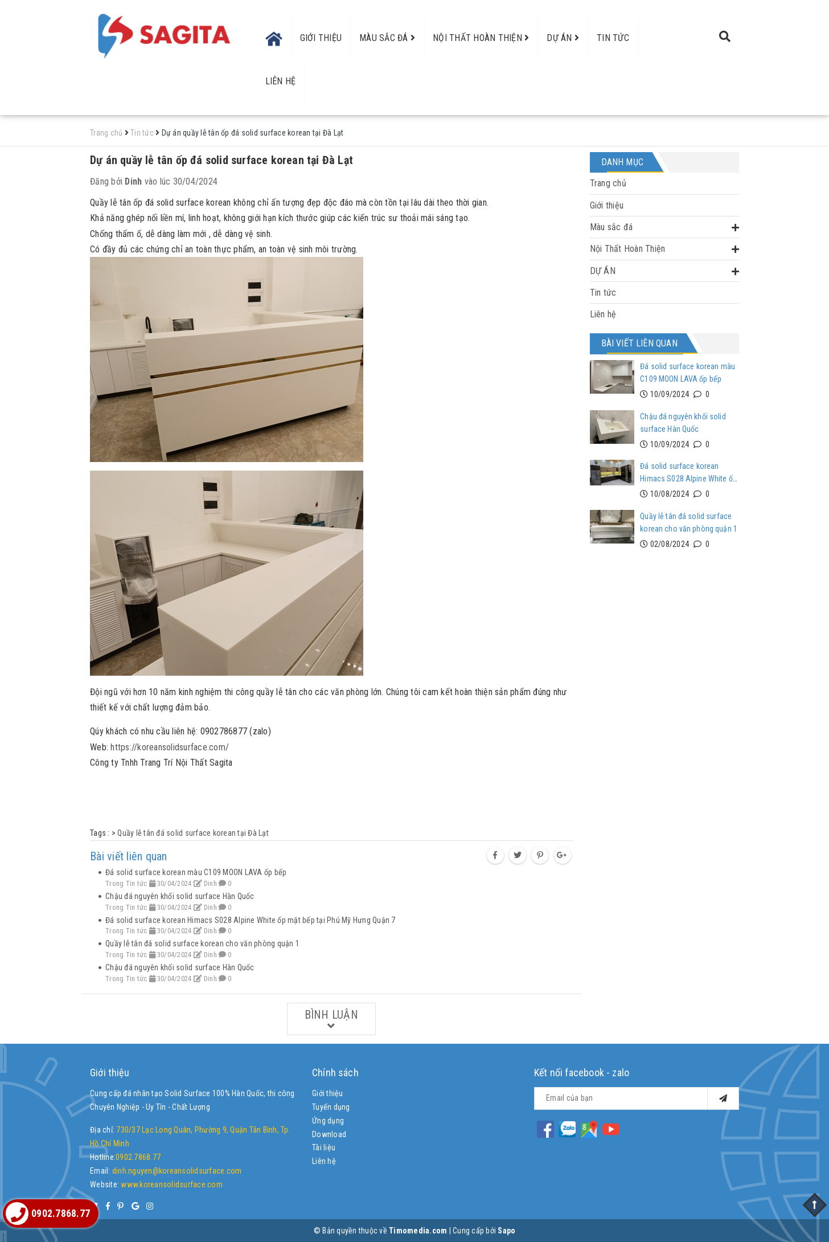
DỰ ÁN (563, 37)
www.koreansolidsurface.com (172, 1184)
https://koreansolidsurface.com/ (169, 747)
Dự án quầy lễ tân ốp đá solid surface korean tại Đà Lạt (221, 160)
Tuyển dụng (331, 1107)
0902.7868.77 (138, 1157)
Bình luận (331, 1020)
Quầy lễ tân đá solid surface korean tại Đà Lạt (193, 832)
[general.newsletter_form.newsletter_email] (636, 1098)
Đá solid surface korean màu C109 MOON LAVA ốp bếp (195, 872)
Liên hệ (280, 81)
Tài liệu (323, 1147)
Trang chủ (608, 183)
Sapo (506, 1230)
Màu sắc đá (387, 37)
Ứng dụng (328, 1120)
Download (329, 1134)
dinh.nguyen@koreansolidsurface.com (177, 1170)
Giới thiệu (321, 37)
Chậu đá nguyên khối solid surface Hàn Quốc (180, 896)
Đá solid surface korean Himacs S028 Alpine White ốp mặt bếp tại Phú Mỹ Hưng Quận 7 (250, 920)
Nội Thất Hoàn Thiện (481, 37)
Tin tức (613, 37)
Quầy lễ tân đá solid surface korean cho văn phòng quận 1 (202, 943)
